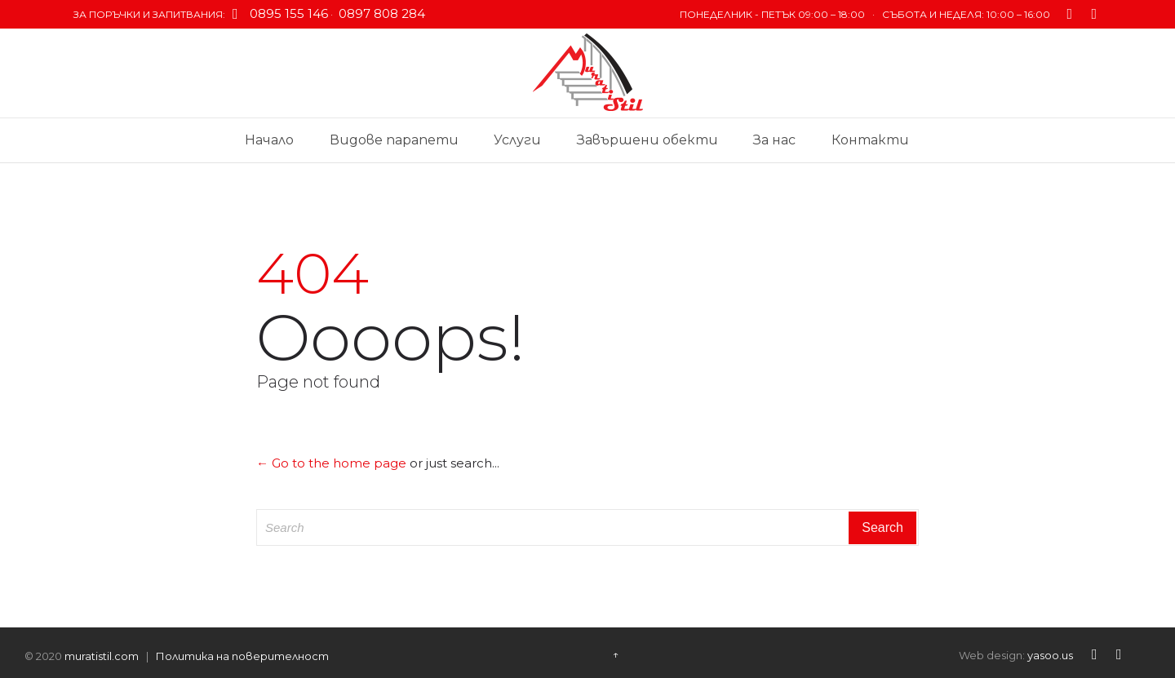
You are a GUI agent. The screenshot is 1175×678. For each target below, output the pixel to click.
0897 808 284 (380, 13)
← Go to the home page (331, 463)
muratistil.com (101, 655)
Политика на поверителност (242, 655)
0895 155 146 (289, 13)
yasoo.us (1050, 655)
